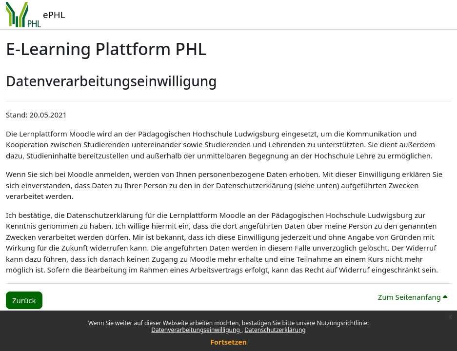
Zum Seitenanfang (412, 297)
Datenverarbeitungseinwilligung (196, 330)
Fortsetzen (228, 342)
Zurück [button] (24, 300)
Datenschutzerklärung (274, 330)
